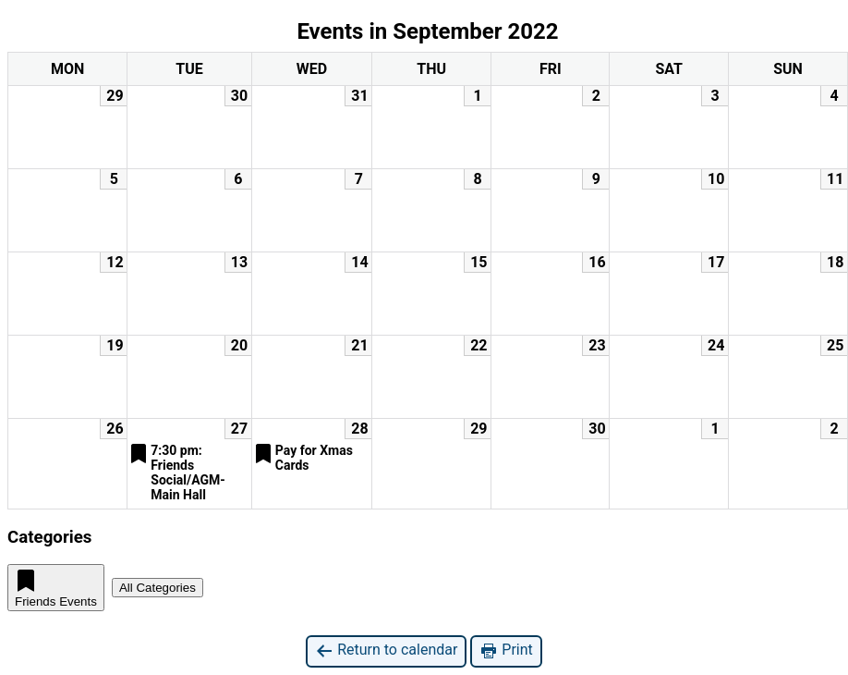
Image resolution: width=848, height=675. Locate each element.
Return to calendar (386, 650)
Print (505, 650)
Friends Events (56, 587)
